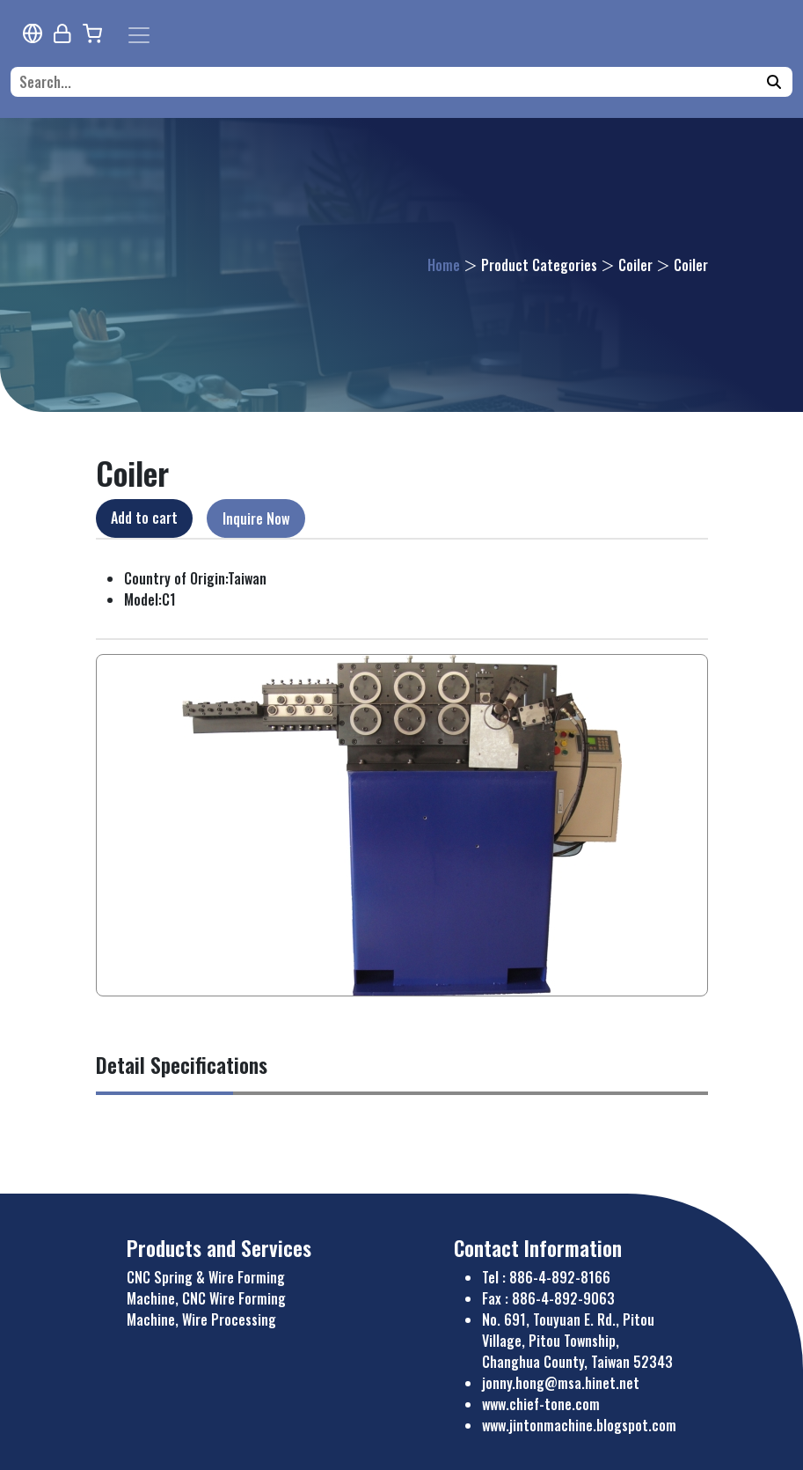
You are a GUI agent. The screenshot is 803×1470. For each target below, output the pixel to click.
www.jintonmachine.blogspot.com (579, 1425)
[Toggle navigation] (139, 35)
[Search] (774, 81)
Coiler (635, 265)
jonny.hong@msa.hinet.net (560, 1382)
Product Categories (539, 265)
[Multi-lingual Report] (32, 33)
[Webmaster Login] (62, 33)
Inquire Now (256, 518)
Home (443, 265)
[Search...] (390, 81)
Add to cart (144, 517)
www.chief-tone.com (541, 1404)
